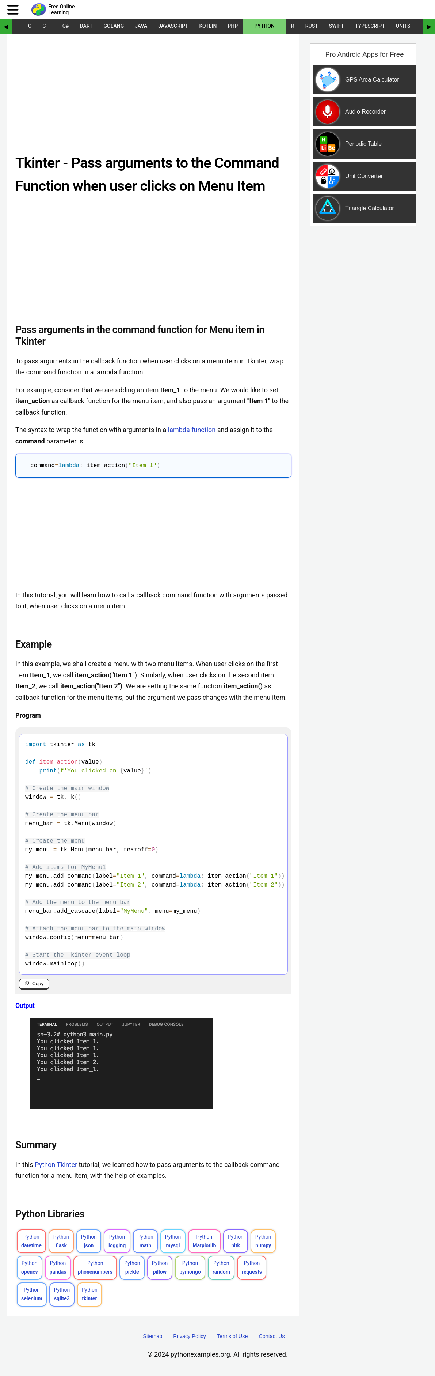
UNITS (403, 26)
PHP (233, 26)
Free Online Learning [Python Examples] (61, 10)
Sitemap (152, 1336)
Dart (86, 26)
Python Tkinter (56, 1164)
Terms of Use (232, 1336)
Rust (311, 26)
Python (264, 26)
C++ (46, 26)
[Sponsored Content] (361, 166)
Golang (114, 26)
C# (65, 26)
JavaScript (173, 26)
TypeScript (370, 26)
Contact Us (272, 1336)
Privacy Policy (189, 1336)
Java (141, 26)
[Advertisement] (153, 96)
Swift (336, 26)
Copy (37, 983)
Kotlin (208, 26)
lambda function (191, 430)
